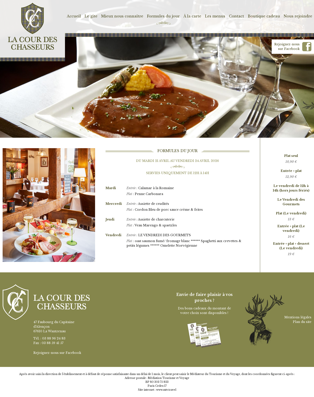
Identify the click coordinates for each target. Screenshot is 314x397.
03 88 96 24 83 (53, 338)
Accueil (74, 16)
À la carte (192, 16)
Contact (236, 16)
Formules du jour (163, 16)
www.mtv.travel (166, 389)
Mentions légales (297, 317)
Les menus (215, 16)
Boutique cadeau (264, 16)
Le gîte (91, 16)
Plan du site (302, 322)
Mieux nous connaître (122, 16)
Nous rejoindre (298, 16)
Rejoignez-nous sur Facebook (57, 353)
